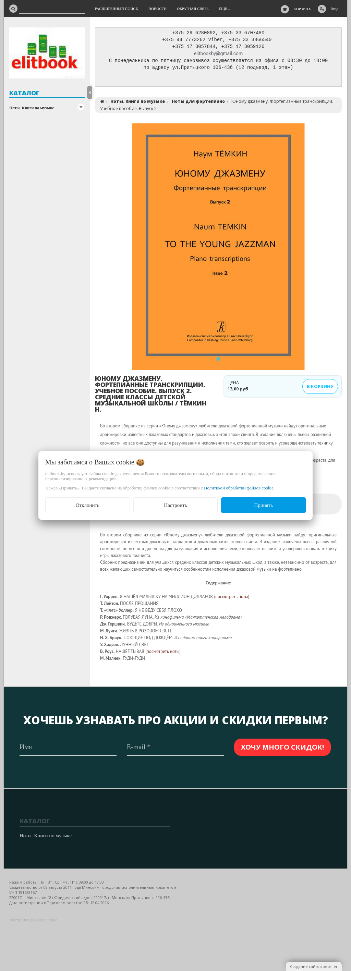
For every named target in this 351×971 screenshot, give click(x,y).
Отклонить (87, 505)
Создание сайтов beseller (314, 966)
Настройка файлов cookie (33, 919)
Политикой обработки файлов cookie (239, 487)
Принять (263, 505)
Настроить (175, 505)
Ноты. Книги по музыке (31, 108)
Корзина (302, 9)
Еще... (224, 9)
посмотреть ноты (231, 598)
